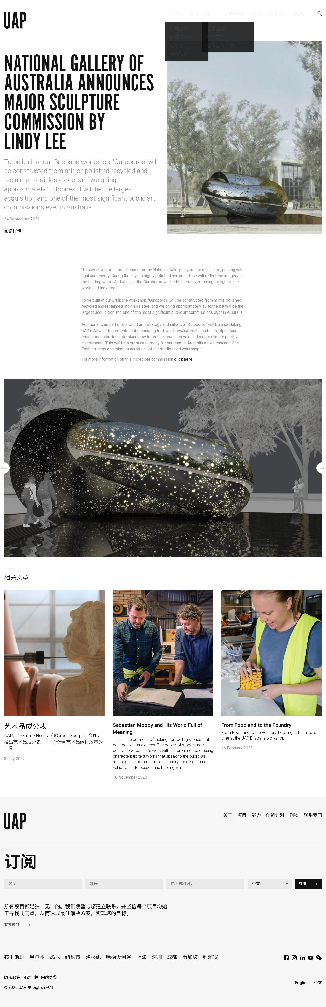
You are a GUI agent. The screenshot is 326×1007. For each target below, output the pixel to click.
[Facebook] (286, 959)
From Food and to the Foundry (256, 725)
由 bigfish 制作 (41, 987)
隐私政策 (12, 977)
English (302, 982)
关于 (227, 815)
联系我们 (313, 815)
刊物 (293, 815)
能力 (256, 815)
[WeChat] (319, 959)
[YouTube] (311, 959)
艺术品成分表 (25, 726)
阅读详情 (12, 231)
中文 (318, 982)
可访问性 (30, 977)
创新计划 (275, 815)
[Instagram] (294, 959)
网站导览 (49, 977)
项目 (242, 815)
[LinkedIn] (303, 959)
